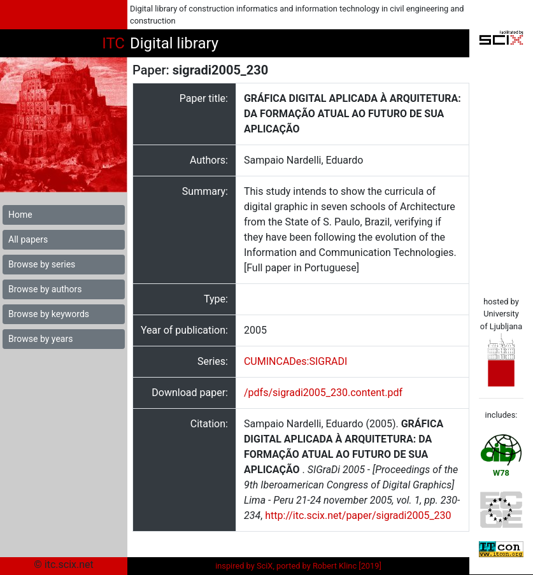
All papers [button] (28, 239)
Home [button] (20, 214)
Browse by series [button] (41, 264)
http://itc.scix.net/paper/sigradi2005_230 (358, 515)
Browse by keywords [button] (48, 314)
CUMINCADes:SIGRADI (295, 361)
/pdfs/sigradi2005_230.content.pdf (323, 393)
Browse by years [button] (40, 339)
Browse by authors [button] (45, 289)
